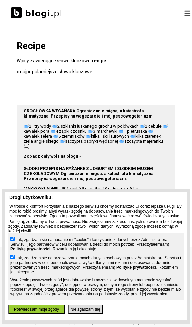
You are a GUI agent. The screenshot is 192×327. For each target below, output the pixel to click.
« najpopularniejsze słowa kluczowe (54, 71)
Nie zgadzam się (85, 309)
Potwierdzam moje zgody (36, 309)
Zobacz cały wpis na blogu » (52, 156)
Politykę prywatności (30, 249)
